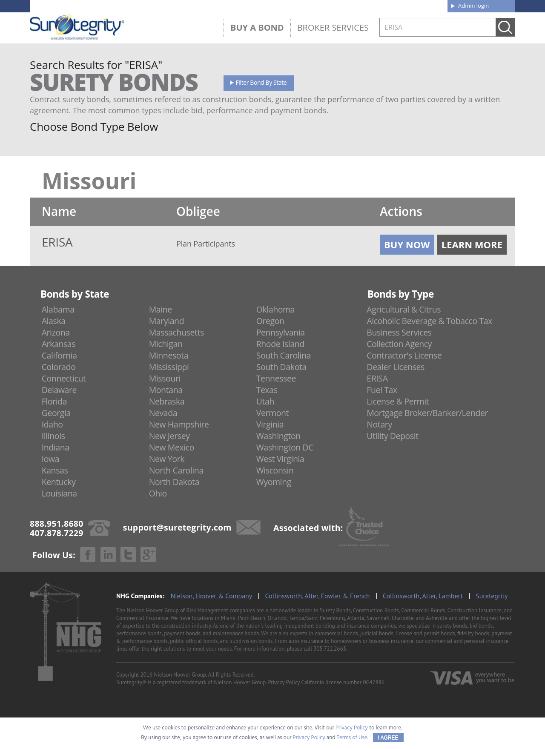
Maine (160, 309)
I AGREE (388, 737)
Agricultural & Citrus (404, 309)
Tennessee (276, 378)
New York (166, 459)
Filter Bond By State (261, 82)
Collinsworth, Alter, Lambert (423, 595)
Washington (278, 436)
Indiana (55, 447)
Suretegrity (492, 595)
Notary (379, 424)
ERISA (377, 378)
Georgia (56, 413)
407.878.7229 (157, 5)
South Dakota (281, 367)
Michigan (166, 344)
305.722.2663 (329, 648)
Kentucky (59, 482)
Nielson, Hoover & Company (211, 595)
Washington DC (285, 447)
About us (308, 5)
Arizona (56, 332)
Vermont (272, 413)
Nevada (163, 413)
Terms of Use (352, 737)
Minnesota (169, 355)
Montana (166, 390)
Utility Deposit (393, 436)
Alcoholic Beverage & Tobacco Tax (429, 321)
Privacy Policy (284, 682)
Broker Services (333, 27)
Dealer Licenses (396, 367)
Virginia (270, 424)
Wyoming (273, 482)
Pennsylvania (280, 332)
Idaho (52, 424)
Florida (54, 401)
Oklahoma (275, 309)
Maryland (166, 321)
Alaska (54, 321)
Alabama (58, 309)
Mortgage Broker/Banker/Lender (427, 413)
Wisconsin (275, 470)
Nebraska (167, 401)
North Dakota (174, 482)
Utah (265, 401)
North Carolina (176, 470)
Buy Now (407, 244)
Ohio (158, 493)
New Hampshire (179, 424)
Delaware (59, 390)
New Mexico (172, 447)
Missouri (165, 378)
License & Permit (398, 401)
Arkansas (59, 344)
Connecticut (64, 378)
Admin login (473, 5)
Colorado (59, 367)
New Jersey (169, 436)
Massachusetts (176, 332)
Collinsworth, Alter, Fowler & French (317, 595)
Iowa (51, 459)
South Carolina (283, 355)
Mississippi (169, 367)
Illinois (53, 436)
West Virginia (280, 459)
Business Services (399, 332)
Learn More (472, 244)
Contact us (421, 5)
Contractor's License (404, 355)
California (59, 355)
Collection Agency (399, 344)
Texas (267, 390)
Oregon (270, 321)
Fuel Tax (382, 390)
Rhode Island (280, 344)
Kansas (55, 470)
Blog (363, 5)
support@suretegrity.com (177, 527)
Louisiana (59, 493)
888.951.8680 (96, 5)
